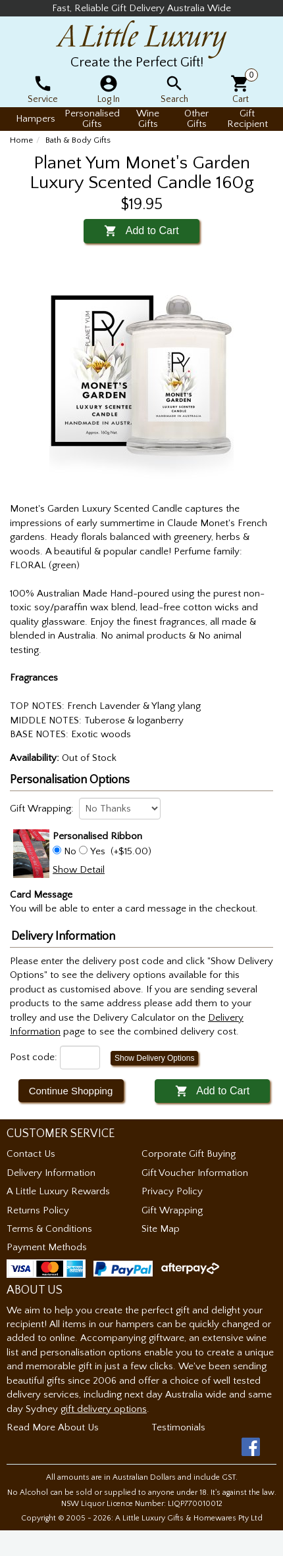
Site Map (161, 1228)
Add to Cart (141, 230)
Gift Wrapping (172, 1210)
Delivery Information (51, 1173)
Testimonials (178, 1427)
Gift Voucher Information (195, 1173)
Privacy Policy (172, 1191)
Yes (98, 851)
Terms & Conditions (49, 1228)
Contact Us (31, 1153)
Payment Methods (47, 1247)
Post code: (33, 1057)
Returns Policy (38, 1210)
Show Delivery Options (154, 1058)
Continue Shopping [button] (71, 1090)
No (70, 851)
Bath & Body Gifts (78, 140)
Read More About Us (53, 1427)
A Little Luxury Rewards (58, 1191)
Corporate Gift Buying (189, 1153)
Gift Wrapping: (42, 808)
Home (21, 140)
